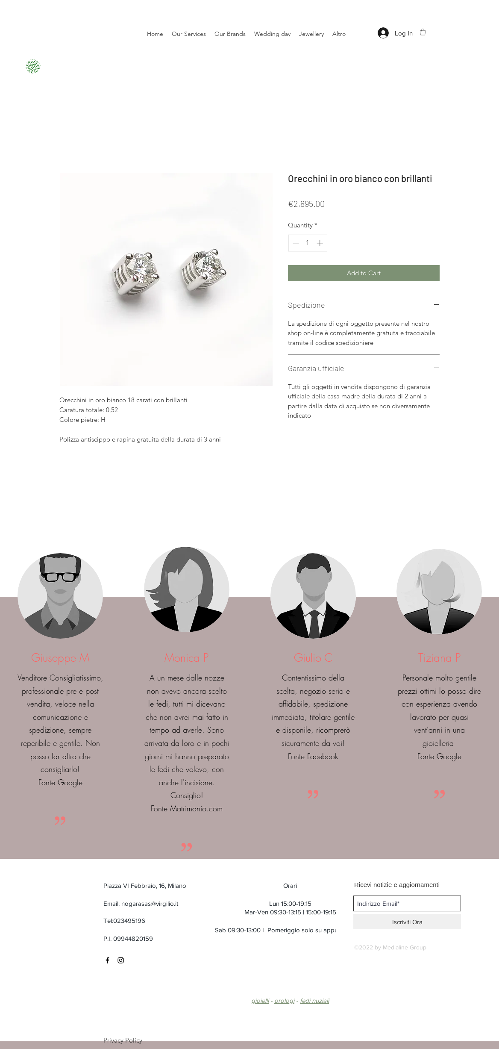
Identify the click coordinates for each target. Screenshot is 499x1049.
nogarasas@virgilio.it (149, 903)
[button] (423, 32)
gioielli (260, 1000)
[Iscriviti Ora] (407, 921)
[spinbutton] (308, 243)
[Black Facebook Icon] (107, 960)
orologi (284, 1000)
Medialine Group (404, 947)
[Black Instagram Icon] (121, 960)
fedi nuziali (314, 1000)
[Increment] (320, 243)
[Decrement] (295, 243)
